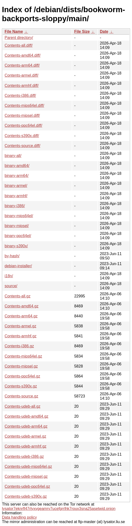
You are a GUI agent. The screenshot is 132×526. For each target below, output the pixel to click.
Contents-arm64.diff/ (22, 65)
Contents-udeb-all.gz (22, 406)
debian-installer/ (18, 266)
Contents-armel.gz (20, 326)
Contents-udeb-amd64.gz (26, 416)
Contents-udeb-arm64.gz (26, 426)
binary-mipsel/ (17, 226)
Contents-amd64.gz (22, 306)
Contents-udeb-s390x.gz (26, 496)
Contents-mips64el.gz (23, 356)
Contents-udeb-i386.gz (24, 456)
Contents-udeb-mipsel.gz (26, 476)
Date (104, 31)
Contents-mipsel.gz (21, 366)
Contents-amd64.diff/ (22, 55)
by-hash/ (12, 256)
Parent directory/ (19, 38)
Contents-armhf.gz (21, 336)
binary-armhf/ (16, 196)
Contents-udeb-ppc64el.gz (27, 486)
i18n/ (9, 276)
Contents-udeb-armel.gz (25, 436)
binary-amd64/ (17, 166)
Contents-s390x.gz (21, 386)
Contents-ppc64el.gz (22, 376)
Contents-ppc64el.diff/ (23, 125)
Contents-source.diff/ (22, 146)
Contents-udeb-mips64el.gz (28, 466)
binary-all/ (13, 156)
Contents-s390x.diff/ (22, 136)
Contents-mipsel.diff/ (22, 115)
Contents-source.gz (21, 396)
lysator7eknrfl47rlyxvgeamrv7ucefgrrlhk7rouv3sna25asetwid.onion (59, 509)
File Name (14, 31)
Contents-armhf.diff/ (22, 85)
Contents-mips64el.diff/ (24, 105)
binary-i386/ (15, 206)
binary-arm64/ (17, 176)
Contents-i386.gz (19, 346)
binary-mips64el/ (19, 216)
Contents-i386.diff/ (20, 95)
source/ (11, 286)
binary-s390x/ (16, 246)
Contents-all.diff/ (18, 45)
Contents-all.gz (18, 296)
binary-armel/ (16, 186)
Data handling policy (19, 517)
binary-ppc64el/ (18, 236)
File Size (82, 31)
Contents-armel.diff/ (21, 75)
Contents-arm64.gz (21, 316)
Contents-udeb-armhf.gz (26, 446)
